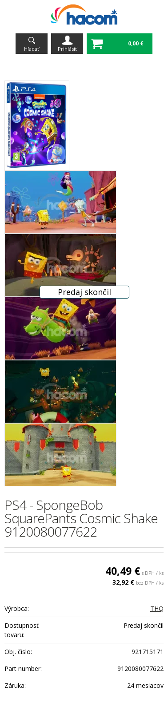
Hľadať (31, 48)
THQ (157, 608)
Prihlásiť (67, 48)
